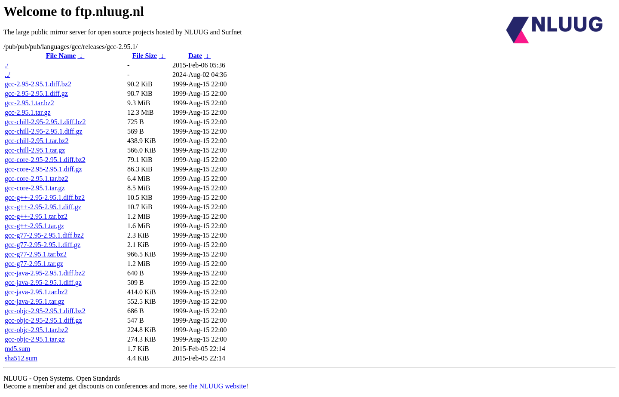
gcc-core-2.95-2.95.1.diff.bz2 (45, 159)
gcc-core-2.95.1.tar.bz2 (36, 178)
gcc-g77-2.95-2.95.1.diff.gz (42, 244)
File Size (144, 55)
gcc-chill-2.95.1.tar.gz (35, 150)
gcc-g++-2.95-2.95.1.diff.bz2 (45, 197)
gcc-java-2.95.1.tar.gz (34, 301)
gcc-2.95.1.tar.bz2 (29, 103)
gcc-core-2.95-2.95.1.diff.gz (43, 169)
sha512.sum (21, 358)
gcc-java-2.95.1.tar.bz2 (36, 292)
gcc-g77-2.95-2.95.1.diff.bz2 (44, 235)
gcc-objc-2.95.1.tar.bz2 (36, 329)
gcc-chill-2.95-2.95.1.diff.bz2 (45, 121)
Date (195, 55)
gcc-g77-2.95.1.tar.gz (34, 263)
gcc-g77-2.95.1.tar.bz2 (36, 254)
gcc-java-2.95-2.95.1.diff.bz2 (45, 273)
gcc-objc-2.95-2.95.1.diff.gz (43, 320)
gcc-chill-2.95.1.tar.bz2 (36, 140)
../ (7, 74)
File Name (61, 55)
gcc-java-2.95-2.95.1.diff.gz (43, 282)
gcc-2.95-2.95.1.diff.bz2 (38, 84)
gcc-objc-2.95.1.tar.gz (35, 339)
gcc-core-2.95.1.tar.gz (34, 188)
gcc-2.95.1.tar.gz (28, 112)
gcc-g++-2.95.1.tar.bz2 (36, 216)
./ (6, 65)
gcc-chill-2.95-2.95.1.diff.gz (44, 131)
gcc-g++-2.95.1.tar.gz (34, 225)
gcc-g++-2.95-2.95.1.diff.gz (43, 207)
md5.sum (17, 348)
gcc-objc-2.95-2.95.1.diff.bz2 (45, 311)
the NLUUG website (217, 386)
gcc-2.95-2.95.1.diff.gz (36, 93)
